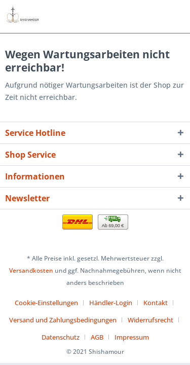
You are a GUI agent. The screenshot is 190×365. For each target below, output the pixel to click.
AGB (97, 337)
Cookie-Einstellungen (46, 302)
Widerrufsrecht (150, 319)
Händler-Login (110, 302)
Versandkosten (31, 270)
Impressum (132, 337)
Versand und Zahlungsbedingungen (63, 319)
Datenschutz (61, 337)
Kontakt (155, 302)
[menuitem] (50, 302)
